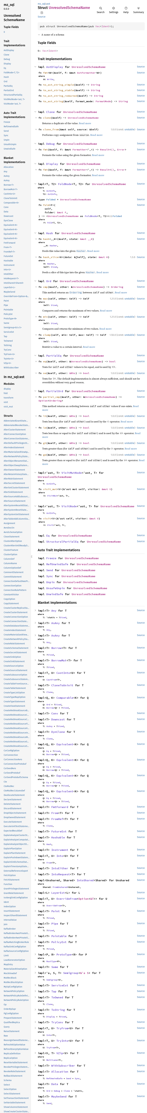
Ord (48, 281)
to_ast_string (53, 101)
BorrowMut (59, 660)
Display (52, 164)
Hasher (53, 245)
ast (48, 3)
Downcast (58, 719)
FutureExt (59, 831)
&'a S (84, 973)
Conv (54, 713)
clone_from (51, 129)
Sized (54, 267)
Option (43, 400)
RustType (51, 961)
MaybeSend (59, 1096)
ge (44, 454)
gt (44, 443)
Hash (49, 233)
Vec (97, 26)
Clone (50, 112)
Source (41, 16)
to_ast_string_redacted (60, 95)
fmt (45, 72)
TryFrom (62, 1028)
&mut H (103, 257)
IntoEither (59, 868)
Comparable (64, 697)
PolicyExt (59, 942)
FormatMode (103, 101)
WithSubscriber (63, 1065)
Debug (50, 144)
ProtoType (64, 954)
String (95, 84)
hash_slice (51, 257)
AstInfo (50, 190)
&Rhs (72, 373)
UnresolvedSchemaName (89, 67)
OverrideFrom (66, 898)
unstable (129, 129)
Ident (105, 26)
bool (112, 361)
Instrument (59, 850)
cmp (45, 286)
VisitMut (52, 495)
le (44, 427)
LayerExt (58, 892)
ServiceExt (59, 985)
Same (54, 967)
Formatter (79, 149)
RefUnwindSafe (57, 564)
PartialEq (53, 355)
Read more (85, 123)
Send (49, 570)
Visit (50, 525)
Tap (53, 991)
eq (44, 361)
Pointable (59, 936)
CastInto (63, 673)
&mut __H (86, 238)
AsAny (55, 623)
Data (54, 1084)
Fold (49, 222)
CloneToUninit (62, 685)
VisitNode (69, 506)
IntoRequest (60, 874)
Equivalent (64, 744)
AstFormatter (86, 72)
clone (47, 117)
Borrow (56, 648)
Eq (48, 535)
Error (121, 149)
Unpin (50, 582)
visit (47, 518)
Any (53, 610)
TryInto (62, 1040)
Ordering (117, 286)
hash (46, 238)
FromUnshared (60, 887)
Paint (55, 911)
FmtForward (59, 807)
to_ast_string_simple (58, 84)
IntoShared (85, 880)
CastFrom (51, 679)
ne (44, 373)
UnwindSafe (54, 594)
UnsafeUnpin (55, 588)
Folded (50, 199)
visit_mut (50, 489)
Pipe (54, 923)
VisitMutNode (71, 473)
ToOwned (57, 997)
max (45, 298)
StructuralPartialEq (62, 541)
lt (44, 416)
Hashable (58, 837)
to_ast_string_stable (58, 90)
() (112, 149)
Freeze (51, 558)
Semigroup (70, 973)
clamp (47, 334)
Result (104, 149)
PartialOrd (54, 391)
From (54, 813)
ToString (58, 1010)
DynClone (58, 732)
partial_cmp (51, 396)
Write (50, 79)
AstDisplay (54, 67)
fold (46, 205)
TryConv (57, 1022)
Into (59, 856)
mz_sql (41, 3)
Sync (49, 576)
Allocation (59, 1071)
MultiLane (51, 1060)
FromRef (57, 819)
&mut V (106, 489)
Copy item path (41, 12)
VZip (59, 1053)
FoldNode (65, 184)
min (45, 316)
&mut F (61, 212)
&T (92, 898)
